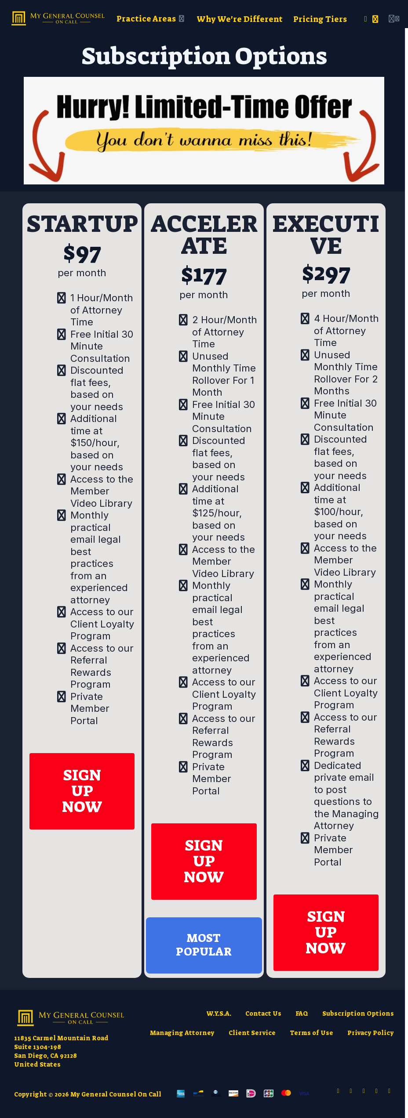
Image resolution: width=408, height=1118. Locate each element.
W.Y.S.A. (218, 1013)
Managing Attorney (182, 1033)
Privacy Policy (370, 1033)
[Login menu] (394, 19)
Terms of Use (311, 1033)
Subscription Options (358, 1013)
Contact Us (263, 1013)
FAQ (301, 1013)
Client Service (252, 1033)
